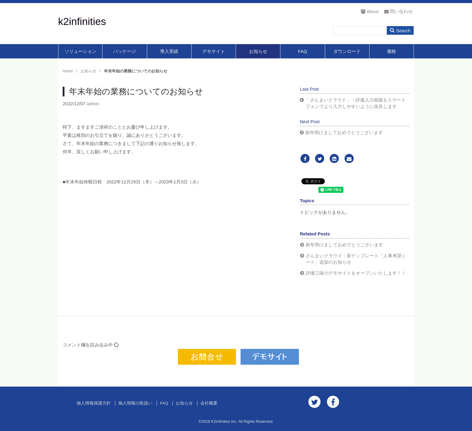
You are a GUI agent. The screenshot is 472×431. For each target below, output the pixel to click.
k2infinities (82, 21)
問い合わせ (398, 11)
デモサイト (213, 51)
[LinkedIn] (334, 159)
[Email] (349, 159)
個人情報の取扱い (135, 403)
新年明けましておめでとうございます (344, 132)
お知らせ (258, 51)
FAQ (302, 51)
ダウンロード (347, 51)
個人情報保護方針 (94, 403)
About (369, 11)
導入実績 (169, 51)
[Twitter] (319, 159)
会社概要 (208, 403)
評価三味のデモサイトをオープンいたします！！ (356, 273)
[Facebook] (305, 159)
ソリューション (80, 51)
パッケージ (124, 51)
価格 (391, 51)
